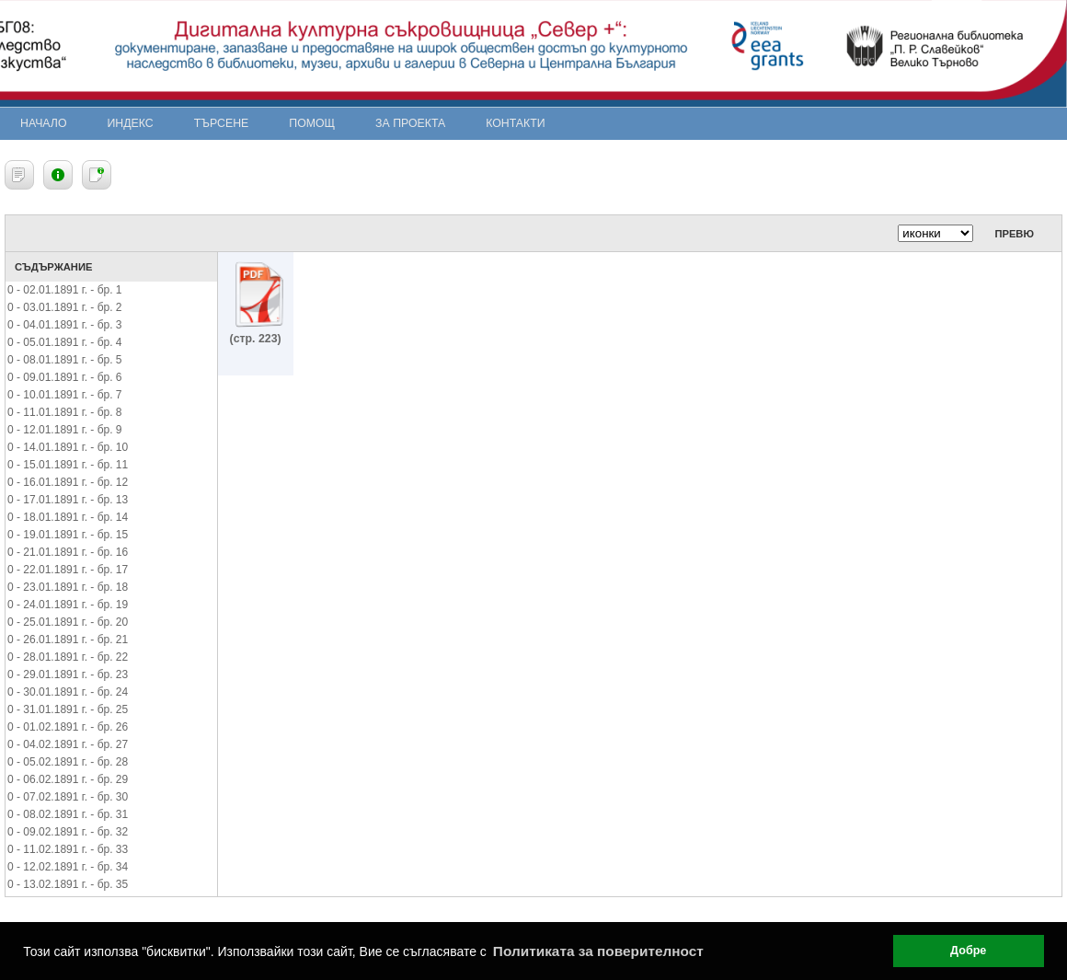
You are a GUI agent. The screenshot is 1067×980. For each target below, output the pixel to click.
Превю (1014, 233)
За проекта (410, 123)
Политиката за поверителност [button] (598, 951)
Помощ (312, 123)
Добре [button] (968, 950)
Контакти (515, 123)
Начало (43, 123)
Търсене (221, 123)
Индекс (131, 123)
